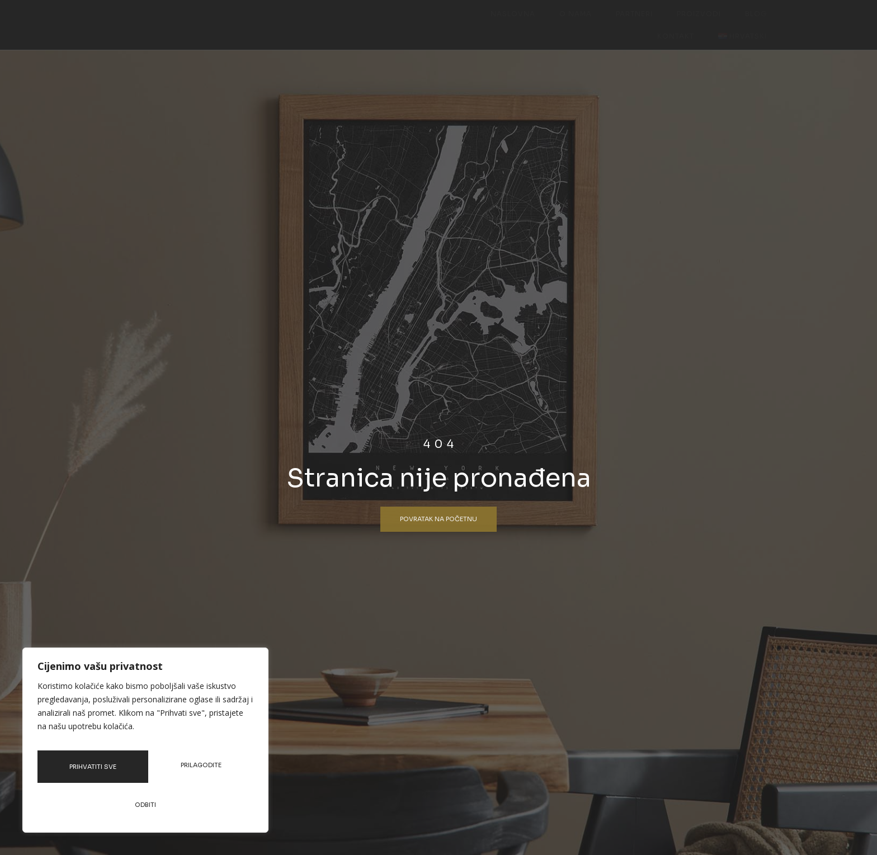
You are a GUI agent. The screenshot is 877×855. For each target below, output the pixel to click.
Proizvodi (594, 22)
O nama (485, 22)
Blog (644, 22)
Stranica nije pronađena (438, 481)
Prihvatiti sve (145, 804)
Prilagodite (94, 772)
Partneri (536, 22)
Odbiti (202, 772)
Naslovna (430, 22)
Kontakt (690, 22)
